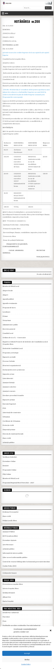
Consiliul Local (8, 333)
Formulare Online (9, 461)
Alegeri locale (8, 290)
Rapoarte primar (9, 400)
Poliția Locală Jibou (10, 520)
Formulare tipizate (9, 540)
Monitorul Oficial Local (11, 286)
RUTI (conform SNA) (10, 536)
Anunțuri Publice (9, 532)
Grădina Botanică (9, 593)
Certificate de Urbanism (11, 421)
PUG (4, 408)
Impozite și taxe (8, 374)
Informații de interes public (13, 553)
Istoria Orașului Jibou (10, 588)
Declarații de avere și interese (14, 370)
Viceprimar (7, 320)
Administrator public (10, 325)
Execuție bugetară (9, 404)
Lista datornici (8, 378)
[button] (50, 630)
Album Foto (7, 597)
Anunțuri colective (9, 387)
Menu (6, 13)
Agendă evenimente (10, 303)
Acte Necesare (8, 544)
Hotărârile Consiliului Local (13, 348)
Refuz (27, 660)
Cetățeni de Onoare (10, 573)
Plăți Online (7, 474)
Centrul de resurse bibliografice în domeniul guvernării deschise (26, 562)
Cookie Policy (26, 664)
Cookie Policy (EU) (9, 566)
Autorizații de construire (12, 412)
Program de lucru (9, 308)
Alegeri (5, 295)
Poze (4, 621)
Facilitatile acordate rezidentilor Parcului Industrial (21, 625)
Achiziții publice (8, 442)
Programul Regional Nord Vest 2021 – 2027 (18, 483)
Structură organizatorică (12, 365)
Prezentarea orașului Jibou (13, 584)
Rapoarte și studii (9, 357)
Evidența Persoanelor (11, 512)
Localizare (6, 312)
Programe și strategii (10, 353)
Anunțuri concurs (9, 391)
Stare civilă (7, 438)
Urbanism (6, 417)
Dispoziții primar (9, 429)
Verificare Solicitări (10, 457)
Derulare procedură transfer (13, 395)
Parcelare (6, 617)
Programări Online (9, 470)
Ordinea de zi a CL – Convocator (14, 337)
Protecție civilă (8, 425)
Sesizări (6, 465)
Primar (5, 316)
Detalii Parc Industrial (11, 612)
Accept (27, 653)
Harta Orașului (8, 601)
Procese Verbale (9, 361)
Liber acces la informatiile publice (15, 557)
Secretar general (9, 329)
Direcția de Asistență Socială (13, 434)
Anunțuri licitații (8, 382)
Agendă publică (8, 299)
